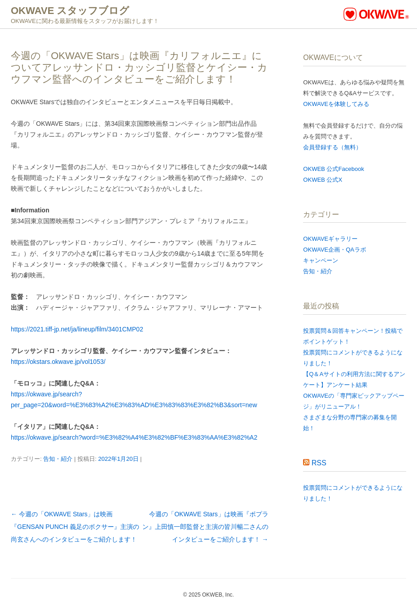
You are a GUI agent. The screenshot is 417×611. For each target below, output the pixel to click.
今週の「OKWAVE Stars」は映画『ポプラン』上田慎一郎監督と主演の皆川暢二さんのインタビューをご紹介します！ (205, 526)
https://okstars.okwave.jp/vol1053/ (58, 361)
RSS (319, 463)
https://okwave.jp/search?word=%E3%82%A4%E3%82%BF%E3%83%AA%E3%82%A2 (134, 437)
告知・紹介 (58, 458)
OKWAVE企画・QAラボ (334, 249)
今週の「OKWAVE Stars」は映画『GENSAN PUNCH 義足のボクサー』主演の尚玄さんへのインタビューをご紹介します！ (75, 526)
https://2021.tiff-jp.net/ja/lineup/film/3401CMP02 (77, 329)
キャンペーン (320, 260)
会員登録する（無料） (332, 147)
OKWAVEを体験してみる (336, 104)
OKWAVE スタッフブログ (70, 10)
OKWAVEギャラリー (330, 238)
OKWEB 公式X (322, 179)
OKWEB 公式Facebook (333, 168)
